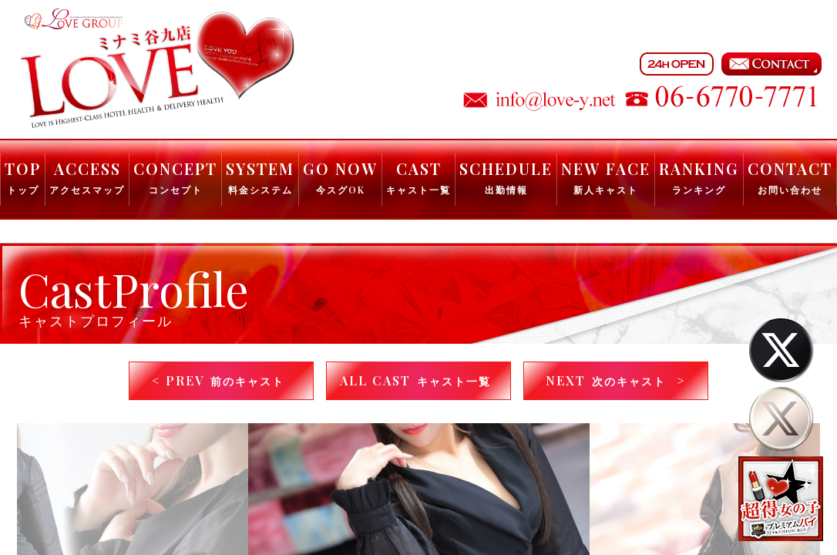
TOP (23, 177)
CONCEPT (175, 177)
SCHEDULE (506, 177)
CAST (418, 177)
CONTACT (790, 177)
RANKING (699, 177)
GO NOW (340, 177)
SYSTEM (260, 177)
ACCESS (87, 177)
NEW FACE (605, 177)
